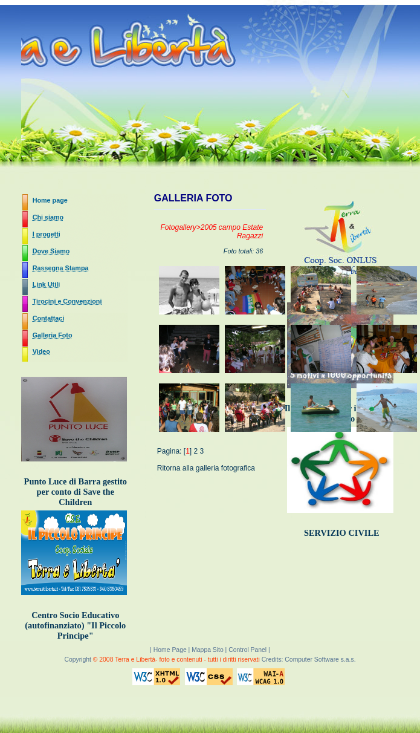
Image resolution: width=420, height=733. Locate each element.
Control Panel (247, 650)
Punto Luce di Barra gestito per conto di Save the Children (75, 492)
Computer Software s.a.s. (320, 659)
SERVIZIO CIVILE (342, 533)
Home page (50, 200)
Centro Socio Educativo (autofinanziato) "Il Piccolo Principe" (75, 625)
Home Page (171, 650)
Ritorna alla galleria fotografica (206, 468)
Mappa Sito (208, 650)
